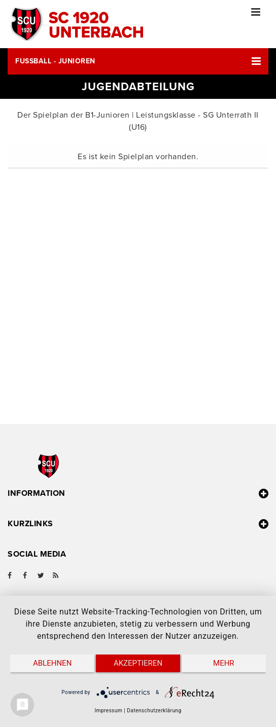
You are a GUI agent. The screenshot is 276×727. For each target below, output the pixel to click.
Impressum (108, 710)
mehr (223, 663)
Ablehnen (52, 663)
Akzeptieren (138, 663)
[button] (138, 61)
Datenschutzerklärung (154, 710)
